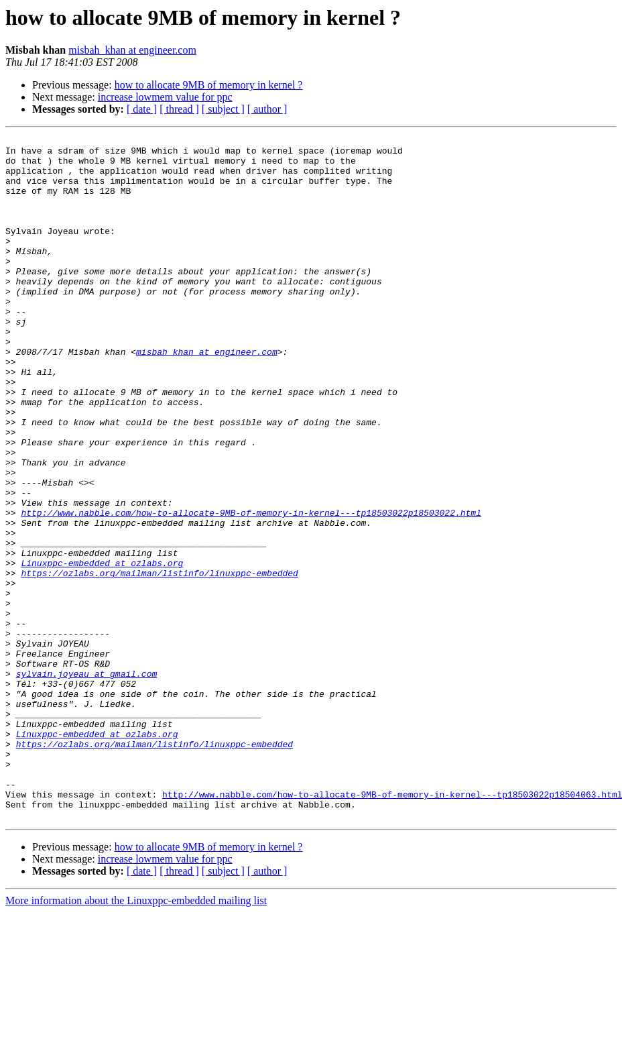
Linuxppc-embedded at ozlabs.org (102, 649)
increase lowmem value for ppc (165, 97)
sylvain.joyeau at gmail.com (87, 782)
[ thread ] (179, 109)
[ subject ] (223, 109)
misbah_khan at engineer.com (132, 50)
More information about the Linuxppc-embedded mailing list (136, 1037)
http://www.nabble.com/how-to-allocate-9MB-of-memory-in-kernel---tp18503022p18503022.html (251, 589)
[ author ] (267, 109)
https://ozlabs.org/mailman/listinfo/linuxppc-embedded (159, 661)
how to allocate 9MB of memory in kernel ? (209, 85)
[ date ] (142, 109)
